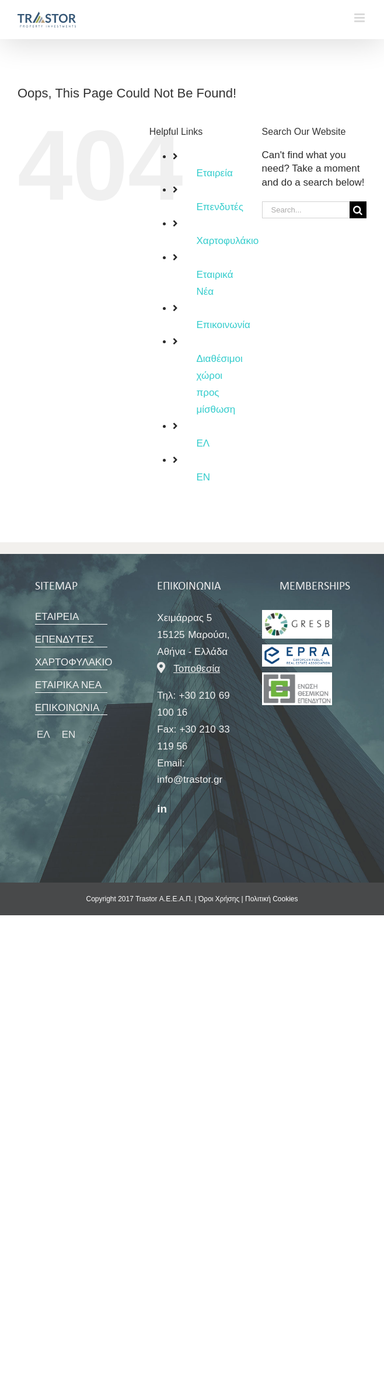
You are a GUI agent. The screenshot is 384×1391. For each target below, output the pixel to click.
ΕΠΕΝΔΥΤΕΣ (64, 639)
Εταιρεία (214, 173)
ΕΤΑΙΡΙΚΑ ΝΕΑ (68, 685)
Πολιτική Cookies (271, 899)
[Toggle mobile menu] (360, 18)
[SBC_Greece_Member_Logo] (297, 649)
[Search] (358, 209)
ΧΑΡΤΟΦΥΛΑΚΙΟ (73, 662)
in (162, 809)
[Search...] (306, 209)
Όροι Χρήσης (218, 899)
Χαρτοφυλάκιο (227, 240)
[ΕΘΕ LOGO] (297, 614)
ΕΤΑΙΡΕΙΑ (57, 616)
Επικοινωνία (223, 324)
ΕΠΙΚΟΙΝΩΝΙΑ (67, 707)
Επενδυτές (219, 206)
